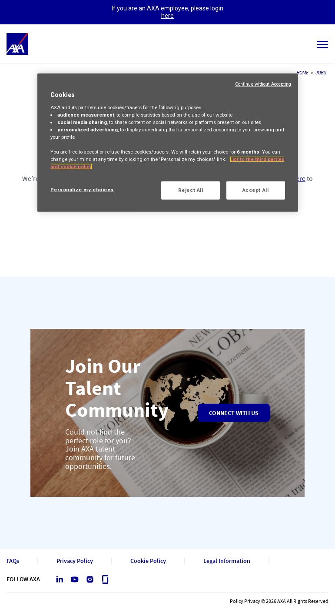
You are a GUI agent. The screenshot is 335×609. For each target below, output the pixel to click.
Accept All (255, 190)
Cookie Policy (148, 561)
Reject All (190, 190)
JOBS (320, 72)
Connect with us (234, 413)
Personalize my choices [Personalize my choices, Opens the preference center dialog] (82, 190)
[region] (167, 143)
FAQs (13, 561)
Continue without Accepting (263, 84)
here (167, 15)
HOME (302, 72)
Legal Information (226, 561)
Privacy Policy (74, 561)
